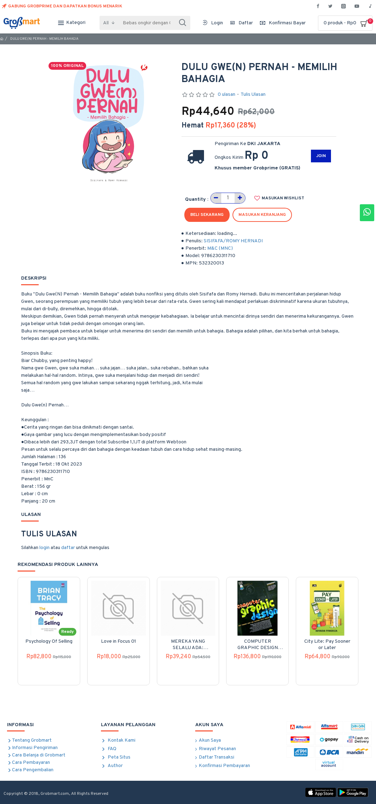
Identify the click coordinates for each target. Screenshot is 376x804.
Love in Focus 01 (118, 641)
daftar (68, 548)
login (44, 548)
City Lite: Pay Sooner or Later (327, 644)
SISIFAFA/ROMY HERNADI (233, 241)
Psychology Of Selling (48, 641)
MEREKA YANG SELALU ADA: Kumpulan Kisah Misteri (188, 644)
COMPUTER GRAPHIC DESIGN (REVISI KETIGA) (257, 644)
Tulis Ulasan (253, 95)
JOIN (321, 156)
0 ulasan (226, 95)
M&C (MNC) (220, 248)
